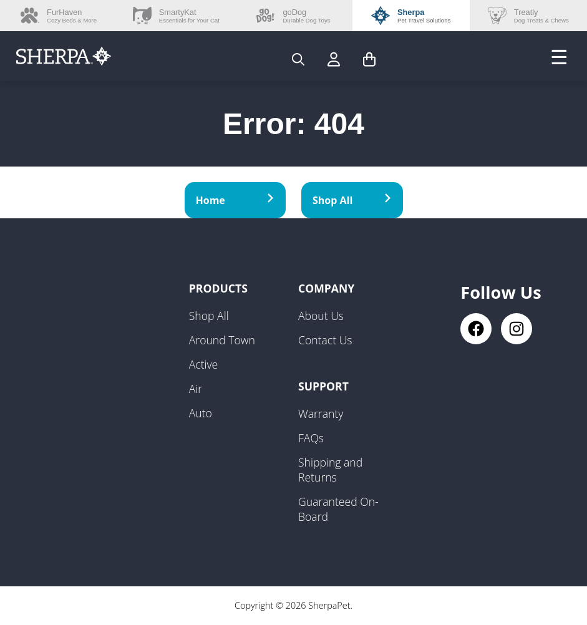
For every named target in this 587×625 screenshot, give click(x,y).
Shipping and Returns (330, 470)
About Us (321, 315)
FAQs (311, 437)
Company (326, 288)
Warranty (320, 413)
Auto (200, 412)
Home (235, 200)
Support (323, 386)
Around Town (222, 339)
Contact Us (325, 339)
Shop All (352, 200)
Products (218, 288)
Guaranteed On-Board (338, 509)
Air (195, 388)
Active (203, 364)
